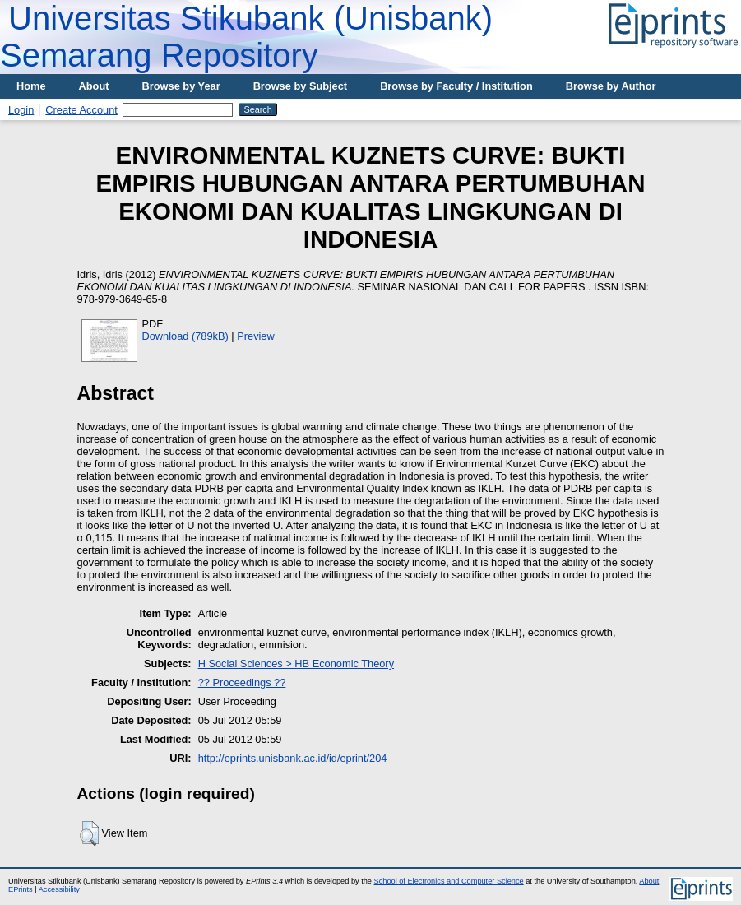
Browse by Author (611, 86)
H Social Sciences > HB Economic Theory (296, 663)
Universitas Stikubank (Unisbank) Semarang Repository (246, 36)
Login (21, 110)
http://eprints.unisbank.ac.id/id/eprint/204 (292, 758)
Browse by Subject (300, 86)
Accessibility (59, 889)
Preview (256, 336)
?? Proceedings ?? (242, 682)
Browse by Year (181, 86)
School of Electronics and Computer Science (449, 881)
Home (31, 86)
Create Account (81, 110)
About (94, 86)
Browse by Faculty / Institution (456, 86)
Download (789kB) (185, 336)
